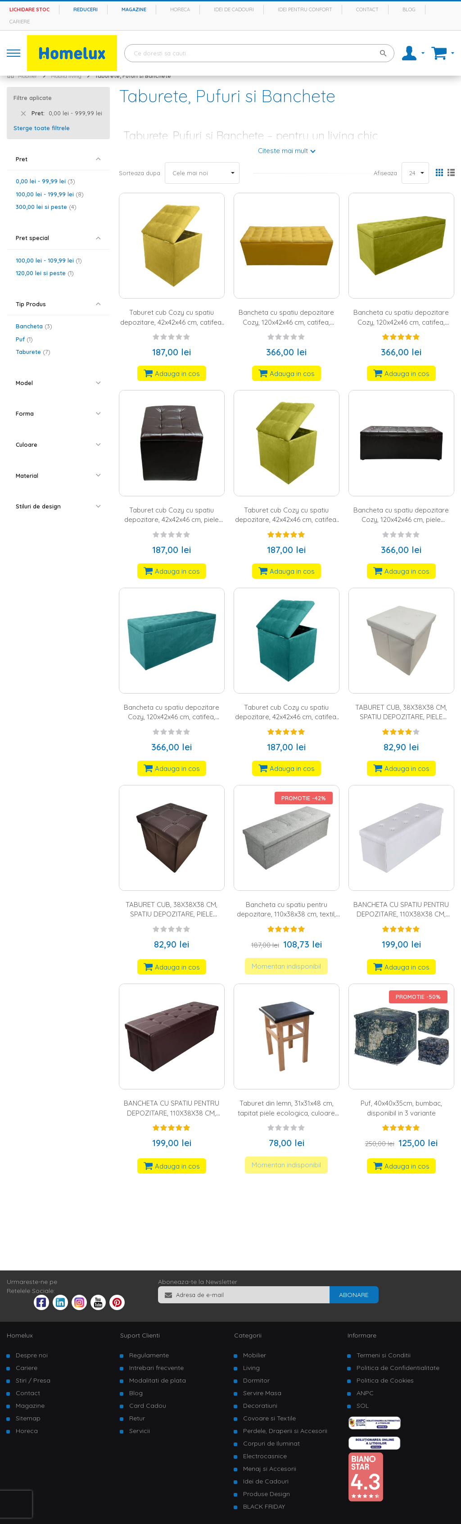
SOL (363, 1406)
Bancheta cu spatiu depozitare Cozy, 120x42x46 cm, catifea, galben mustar (286, 322)
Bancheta (34, 326)
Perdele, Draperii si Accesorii (285, 1431)
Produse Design (266, 1494)
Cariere (19, 21)
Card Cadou (147, 1406)
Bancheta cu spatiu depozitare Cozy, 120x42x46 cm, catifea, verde (171, 717)
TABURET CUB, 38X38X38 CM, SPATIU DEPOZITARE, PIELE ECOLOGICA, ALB (401, 717)
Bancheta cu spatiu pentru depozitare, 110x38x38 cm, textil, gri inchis (286, 914)
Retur (137, 1418)
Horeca (180, 9)
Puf (24, 339)
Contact (367, 9)
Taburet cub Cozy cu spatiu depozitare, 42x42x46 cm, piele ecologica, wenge (171, 520)
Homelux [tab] (20, 1335)
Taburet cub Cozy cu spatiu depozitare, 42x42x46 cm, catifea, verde (286, 717)
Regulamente (149, 1355)
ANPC (365, 1393)
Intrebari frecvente (156, 1368)
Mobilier (27, 76)
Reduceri (85, 9)
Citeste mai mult (283, 150)
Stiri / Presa (33, 1380)
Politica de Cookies (385, 1380)
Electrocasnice (265, 1456)
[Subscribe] (354, 1294)
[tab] (58, 159)
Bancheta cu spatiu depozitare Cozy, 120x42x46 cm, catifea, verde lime (401, 322)
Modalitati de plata (157, 1380)
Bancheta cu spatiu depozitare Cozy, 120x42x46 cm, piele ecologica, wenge (401, 520)
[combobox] (259, 53)
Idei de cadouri (234, 9)
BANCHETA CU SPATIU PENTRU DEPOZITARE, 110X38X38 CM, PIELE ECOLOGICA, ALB (401, 914)
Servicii (139, 1431)
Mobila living (66, 76)
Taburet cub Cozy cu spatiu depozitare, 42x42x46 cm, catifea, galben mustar (171, 322)
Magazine (134, 9)
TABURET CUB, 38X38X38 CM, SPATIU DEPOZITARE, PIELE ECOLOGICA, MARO (171, 914)
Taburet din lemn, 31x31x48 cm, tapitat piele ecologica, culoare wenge (286, 1113)
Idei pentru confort (305, 9)
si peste (46, 206)
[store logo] (72, 53)
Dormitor (256, 1380)
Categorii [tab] (248, 1335)
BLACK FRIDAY (264, 1506)
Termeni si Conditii (384, 1355)
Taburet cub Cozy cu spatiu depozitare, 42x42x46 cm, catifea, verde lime (286, 520)
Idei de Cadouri (266, 1481)
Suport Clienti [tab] (140, 1335)
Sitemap (28, 1418)
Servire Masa (262, 1393)
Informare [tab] (362, 1335)
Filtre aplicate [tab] (33, 97)
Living (251, 1368)
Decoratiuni (260, 1406)
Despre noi (32, 1355)
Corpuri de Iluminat (271, 1443)
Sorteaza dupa (139, 173)
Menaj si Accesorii (269, 1469)
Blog (409, 9)
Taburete (33, 351)
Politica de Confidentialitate (398, 1368)
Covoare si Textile (269, 1418)
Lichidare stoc (29, 9)
